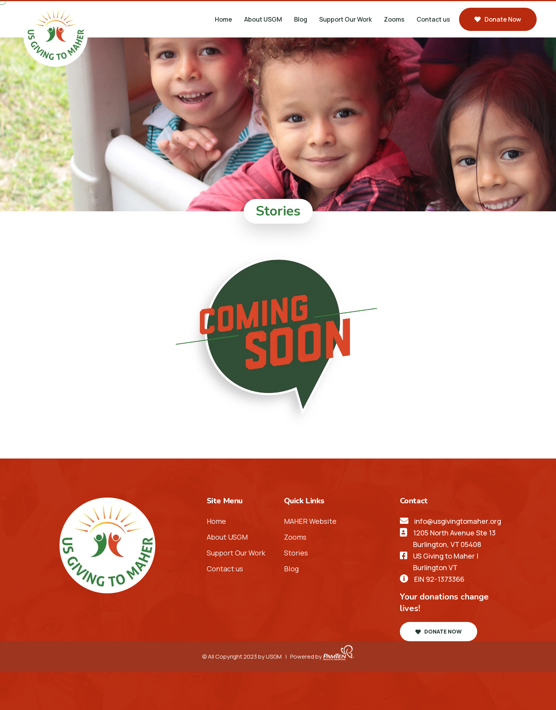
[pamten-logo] (338, 656)
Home (223, 19)
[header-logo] (55, 33)
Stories (296, 552)
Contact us (433, 19)
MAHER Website (310, 521)
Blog (300, 19)
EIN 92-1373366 (439, 579)
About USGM (263, 19)
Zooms (394, 19)
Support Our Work (345, 19)
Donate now (497, 19)
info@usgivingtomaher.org (457, 521)
